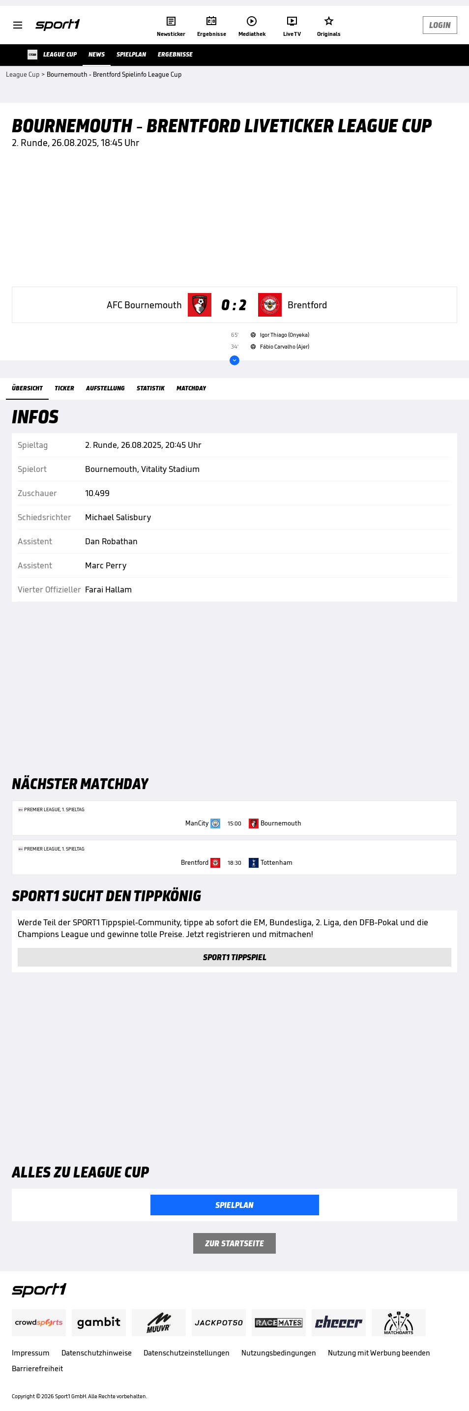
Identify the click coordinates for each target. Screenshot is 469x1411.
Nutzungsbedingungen (278, 1352)
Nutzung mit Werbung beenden (379, 1352)
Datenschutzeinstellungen (187, 1352)
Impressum (31, 1352)
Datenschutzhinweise (96, 1352)
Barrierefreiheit (37, 1368)
